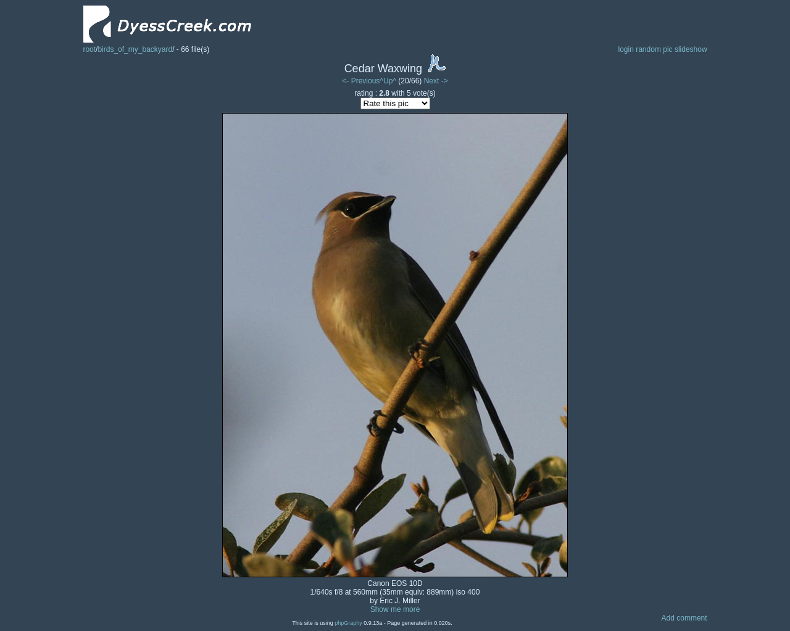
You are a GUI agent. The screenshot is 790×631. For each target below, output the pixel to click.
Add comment (684, 618)
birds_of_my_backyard (135, 49)
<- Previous (361, 81)
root (89, 49)
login (625, 49)
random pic (654, 49)
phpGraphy (348, 623)
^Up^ (388, 81)
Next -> (436, 81)
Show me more (395, 609)
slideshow (691, 49)
